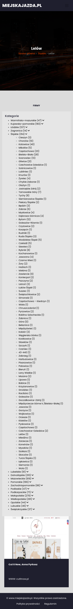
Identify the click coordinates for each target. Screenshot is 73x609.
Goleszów (26, 396)
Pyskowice (26, 424)
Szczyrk (24, 345)
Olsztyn (24, 185)
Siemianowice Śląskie (32, 199)
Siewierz (25, 246)
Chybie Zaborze (29, 181)
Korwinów (26, 444)
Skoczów (25, 454)
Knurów (24, 175)
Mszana (25, 376)
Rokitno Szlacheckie (31, 315)
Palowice (25, 366)
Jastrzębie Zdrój (29, 188)
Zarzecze (25, 441)
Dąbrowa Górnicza (31, 216)
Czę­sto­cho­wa (28, 427)
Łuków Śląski (27, 287)
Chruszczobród (29, 308)
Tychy (24, 195)
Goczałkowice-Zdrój (32, 400)
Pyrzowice (26, 311)
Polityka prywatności (28, 603)
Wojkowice (26, 413)
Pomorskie (21, 482)
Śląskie (41, 53)
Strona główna (26, 53)
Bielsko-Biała (29, 154)
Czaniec (25, 349)
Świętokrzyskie (23, 509)
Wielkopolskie (23, 499)
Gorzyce (25, 410)
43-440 (24, 352)
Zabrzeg (25, 355)
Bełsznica (26, 325)
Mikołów (25, 147)
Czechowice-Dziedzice (33, 430)
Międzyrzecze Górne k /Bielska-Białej (41, 403)
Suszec (24, 291)
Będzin (24, 205)
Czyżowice (26, 226)
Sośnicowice (27, 168)
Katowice (27, 144)
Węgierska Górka (30, 335)
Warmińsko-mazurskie (27, 120)
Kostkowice (27, 338)
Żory (23, 263)
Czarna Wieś (27, 260)
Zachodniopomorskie (27, 485)
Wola (23, 468)
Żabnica (25, 318)
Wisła (23, 304)
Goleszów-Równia (30, 222)
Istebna (25, 270)
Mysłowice (26, 212)
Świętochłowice (29, 294)
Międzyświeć (27, 328)
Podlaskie (20, 488)
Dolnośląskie (22, 475)
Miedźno (25, 437)
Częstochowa (29, 151)
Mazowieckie (22, 478)
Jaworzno (26, 257)
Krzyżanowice (28, 386)
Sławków (25, 342)
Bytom (25, 219)
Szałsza (24, 451)
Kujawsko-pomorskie (27, 123)
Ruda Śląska (28, 236)
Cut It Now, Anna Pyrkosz (23, 564)
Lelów (23, 434)
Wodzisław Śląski (30, 239)
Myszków (25, 448)
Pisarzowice (27, 362)
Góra (23, 321)
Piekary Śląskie (29, 202)
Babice (24, 383)
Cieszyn (25, 137)
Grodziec (25, 390)
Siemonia (26, 465)
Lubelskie (19, 471)
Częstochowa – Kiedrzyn (34, 301)
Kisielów (25, 420)
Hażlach (25, 267)
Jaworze (25, 407)
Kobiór (24, 332)
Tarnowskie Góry (30, 192)
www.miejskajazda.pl (20, 598)
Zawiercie (26, 274)
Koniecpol (26, 277)
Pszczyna (26, 280)
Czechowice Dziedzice (33, 164)
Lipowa (24, 379)
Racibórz (25, 393)
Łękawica (25, 461)
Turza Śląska (27, 458)
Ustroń (24, 284)
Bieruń (24, 369)
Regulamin (50, 603)
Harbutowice (28, 359)
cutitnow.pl (22, 579)
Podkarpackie (22, 492)
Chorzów (26, 141)
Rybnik (24, 250)
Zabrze (24, 209)
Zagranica (20, 130)
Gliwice (25, 161)
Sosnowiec (27, 158)
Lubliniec (25, 171)
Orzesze (25, 417)
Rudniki (24, 233)
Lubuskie (20, 506)
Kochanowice (28, 253)
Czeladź (25, 243)
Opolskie (19, 502)
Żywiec (24, 178)
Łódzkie (19, 127)
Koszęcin (25, 229)
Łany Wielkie (27, 372)
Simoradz (26, 297)
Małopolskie (22, 495)
